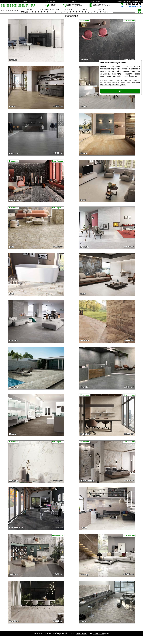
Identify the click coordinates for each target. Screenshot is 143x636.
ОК (120, 91)
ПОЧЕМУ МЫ (26, 1)
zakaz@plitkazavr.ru (133, 6)
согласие (124, 80)
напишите (98, 633)
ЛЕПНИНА (68, 9)
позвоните (81, 633)
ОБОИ (84, 9)
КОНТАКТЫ (50, 1)
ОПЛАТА (73, 1)
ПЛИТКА (29, 9)
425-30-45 (133, 4)
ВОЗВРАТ (118, 1)
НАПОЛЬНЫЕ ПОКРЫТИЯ (49, 9)
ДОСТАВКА (95, 1)
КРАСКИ (101, 9)
